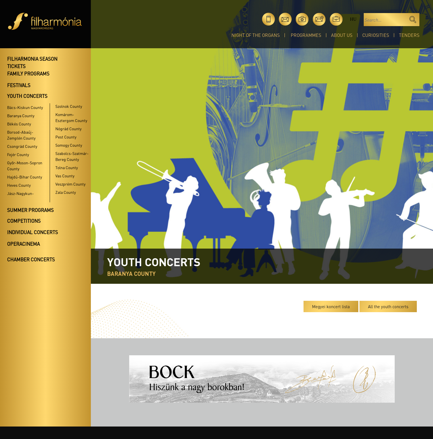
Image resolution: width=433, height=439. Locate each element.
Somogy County (68, 145)
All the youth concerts (388, 306)
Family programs (28, 73)
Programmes (306, 35)
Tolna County (66, 167)
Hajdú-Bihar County (24, 176)
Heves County (19, 185)
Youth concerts (27, 96)
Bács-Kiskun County (25, 107)
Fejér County (18, 154)
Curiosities (375, 35)
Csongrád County (22, 146)
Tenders (409, 35)
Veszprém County (70, 183)
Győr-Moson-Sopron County (24, 165)
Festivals (18, 85)
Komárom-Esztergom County (71, 117)
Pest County (65, 136)
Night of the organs (255, 35)
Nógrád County (68, 128)
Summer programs (30, 210)
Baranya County (20, 115)
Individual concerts (32, 232)
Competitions (24, 221)
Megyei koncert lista (331, 306)
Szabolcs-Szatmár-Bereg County (72, 156)
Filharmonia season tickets (32, 62)
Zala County (65, 192)
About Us (341, 35)
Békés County (19, 123)
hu (353, 19)
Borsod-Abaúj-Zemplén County (21, 134)
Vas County (64, 175)
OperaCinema (23, 244)
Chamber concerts (31, 259)
